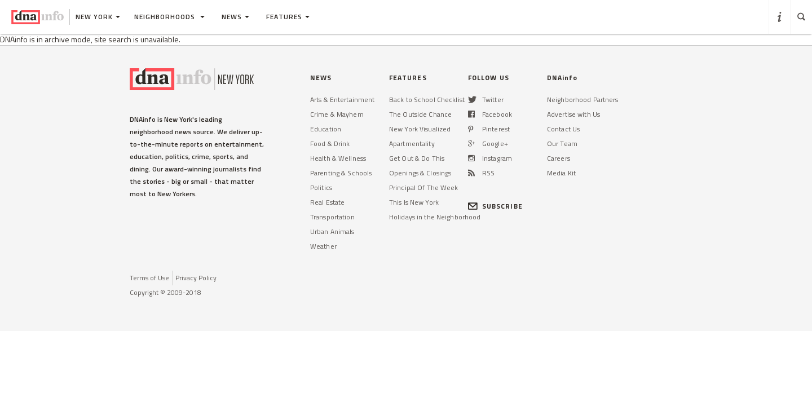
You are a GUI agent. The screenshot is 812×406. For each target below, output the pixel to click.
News (235, 16)
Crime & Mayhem (337, 114)
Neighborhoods (169, 16)
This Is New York (414, 202)
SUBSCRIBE (495, 206)
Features (288, 16)
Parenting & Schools (341, 172)
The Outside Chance (420, 114)
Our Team (562, 143)
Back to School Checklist (427, 99)
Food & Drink (330, 143)
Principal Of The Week (423, 187)
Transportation (332, 216)
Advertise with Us (573, 114)
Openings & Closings (420, 172)
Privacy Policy (196, 277)
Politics (321, 187)
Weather (323, 246)
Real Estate (327, 202)
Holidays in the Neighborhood (434, 216)
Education (325, 128)
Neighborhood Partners (583, 99)
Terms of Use (149, 277)
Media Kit (561, 172)
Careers (558, 158)
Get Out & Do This (416, 158)
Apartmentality (412, 143)
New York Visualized (420, 128)
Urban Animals (332, 231)
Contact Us (563, 128)
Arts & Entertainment (342, 99)
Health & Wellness (338, 158)
